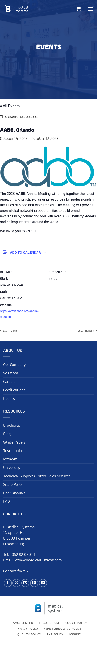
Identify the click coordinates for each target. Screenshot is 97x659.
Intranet (10, 459)
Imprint (75, 634)
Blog (7, 434)
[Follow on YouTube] (43, 583)
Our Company (14, 365)
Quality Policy (29, 634)
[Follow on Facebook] (8, 583)
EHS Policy (55, 634)
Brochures (11, 425)
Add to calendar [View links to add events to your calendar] (25, 252)
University (11, 468)
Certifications (14, 390)
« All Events (10, 106)
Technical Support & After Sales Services (36, 476)
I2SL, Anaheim (86, 330)
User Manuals (14, 493)
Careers (9, 382)
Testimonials (13, 451)
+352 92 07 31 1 (23, 555)
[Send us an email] (25, 583)
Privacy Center (21, 623)
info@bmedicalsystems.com (38, 560)
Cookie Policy (76, 623)
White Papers (14, 442)
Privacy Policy (27, 628)
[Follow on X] (16, 583)
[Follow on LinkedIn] (34, 583)
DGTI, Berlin (9, 330)
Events (9, 399)
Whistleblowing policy (62, 628)
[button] (78, 9)
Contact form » (16, 571)
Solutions (11, 373)
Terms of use (49, 623)
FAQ (6, 502)
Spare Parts (12, 485)
